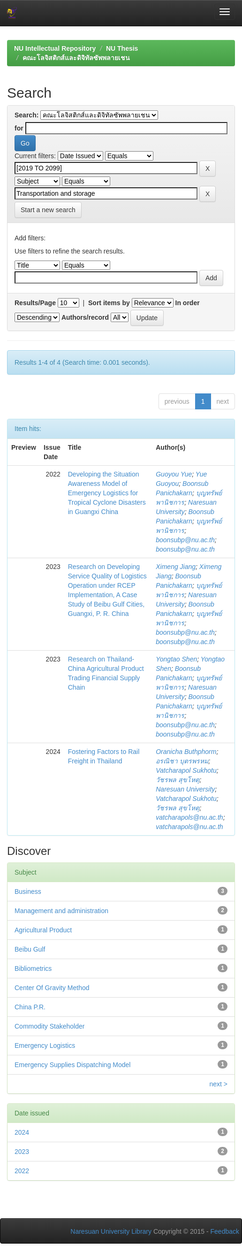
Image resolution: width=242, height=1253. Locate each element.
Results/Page (35, 303)
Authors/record (85, 317)
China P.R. (30, 1007)
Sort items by (109, 303)
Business (28, 891)
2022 (22, 1171)
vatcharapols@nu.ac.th (189, 817)
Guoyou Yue (174, 474)
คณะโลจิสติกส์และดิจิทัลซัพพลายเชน (76, 57)
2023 (22, 1151)
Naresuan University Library (110, 1231)
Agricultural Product (43, 930)
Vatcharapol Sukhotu (186, 770)
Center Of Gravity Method (52, 988)
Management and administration (61, 911)
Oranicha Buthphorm (186, 751)
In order (187, 303)
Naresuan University (185, 789)
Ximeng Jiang (176, 566)
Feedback (225, 1231)
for (19, 128)
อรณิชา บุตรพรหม (182, 761)
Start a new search (48, 210)
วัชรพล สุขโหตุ (177, 780)
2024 (22, 1132)
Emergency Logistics (45, 1045)
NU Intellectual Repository (55, 48)
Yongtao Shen (176, 659)
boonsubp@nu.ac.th (185, 540)
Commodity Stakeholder (49, 1026)
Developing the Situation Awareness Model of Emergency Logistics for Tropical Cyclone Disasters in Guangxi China (107, 492)
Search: (26, 115)
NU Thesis (122, 48)
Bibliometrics (33, 968)
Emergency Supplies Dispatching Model (72, 1065)
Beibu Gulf (30, 949)
